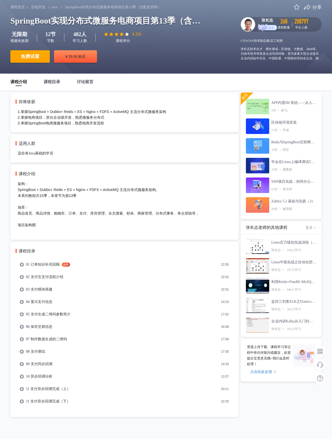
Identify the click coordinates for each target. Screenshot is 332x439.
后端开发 (38, 7)
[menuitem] (124, 264)
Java (54, 7)
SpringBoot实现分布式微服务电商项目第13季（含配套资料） (113, 7)
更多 (311, 227)
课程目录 (52, 82)
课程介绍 (18, 82)
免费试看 (30, 56)
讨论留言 (85, 82)
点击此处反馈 (263, 372)
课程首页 (17, 7)
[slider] (117, 34)
